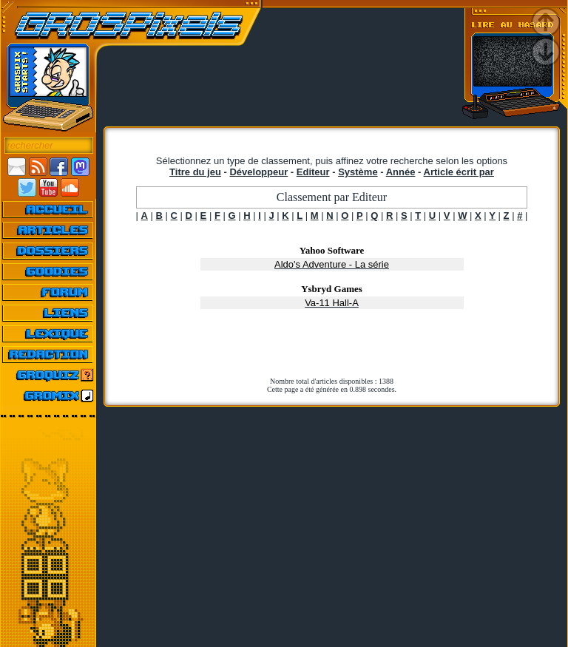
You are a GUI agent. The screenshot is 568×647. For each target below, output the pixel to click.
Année (401, 171)
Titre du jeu (195, 171)
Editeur (313, 171)
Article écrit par (459, 171)
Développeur (258, 171)
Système (357, 171)
